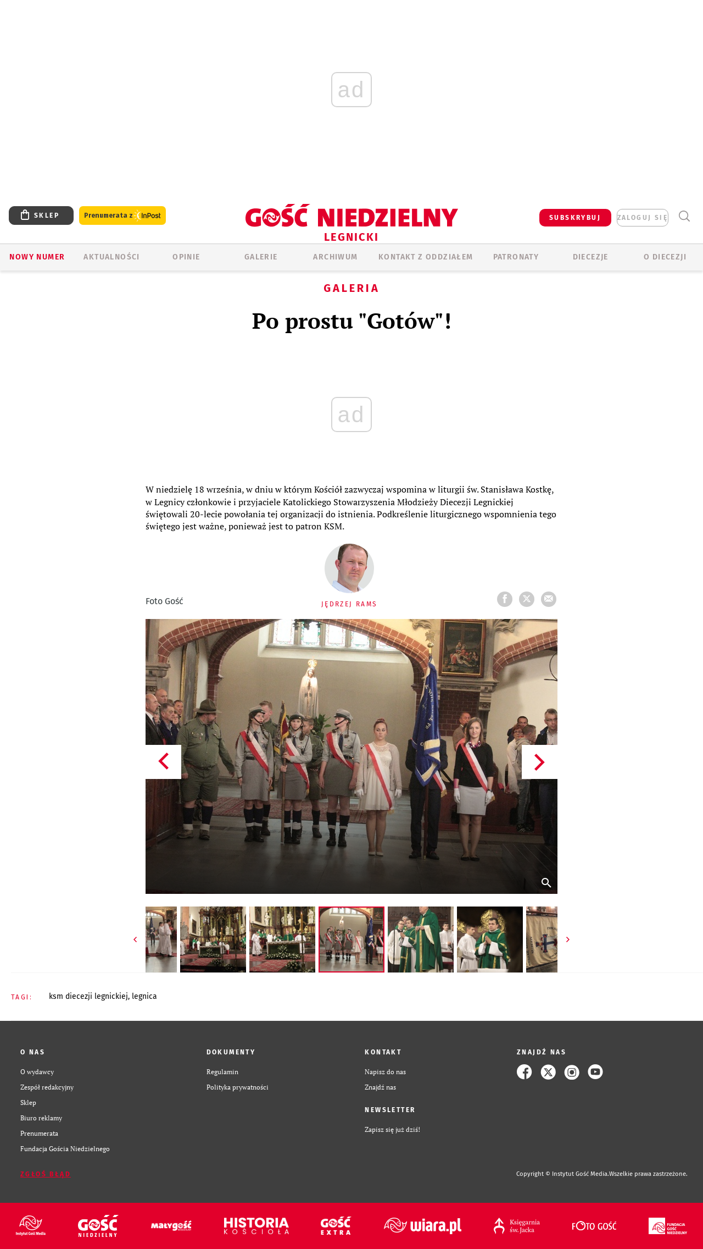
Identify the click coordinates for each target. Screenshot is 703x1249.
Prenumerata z (122, 215)
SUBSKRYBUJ (575, 218)
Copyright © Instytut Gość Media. (562, 1174)
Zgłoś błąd (45, 1174)
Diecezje (591, 257)
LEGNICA (144, 996)
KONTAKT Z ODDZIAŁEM (425, 257)
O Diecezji (665, 257)
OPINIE (186, 257)
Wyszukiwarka (684, 216)
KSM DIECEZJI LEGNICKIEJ (88, 996)
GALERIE (261, 257)
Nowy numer (37, 257)
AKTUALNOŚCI (111, 257)
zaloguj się (642, 218)
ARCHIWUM (335, 257)
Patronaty (516, 257)
